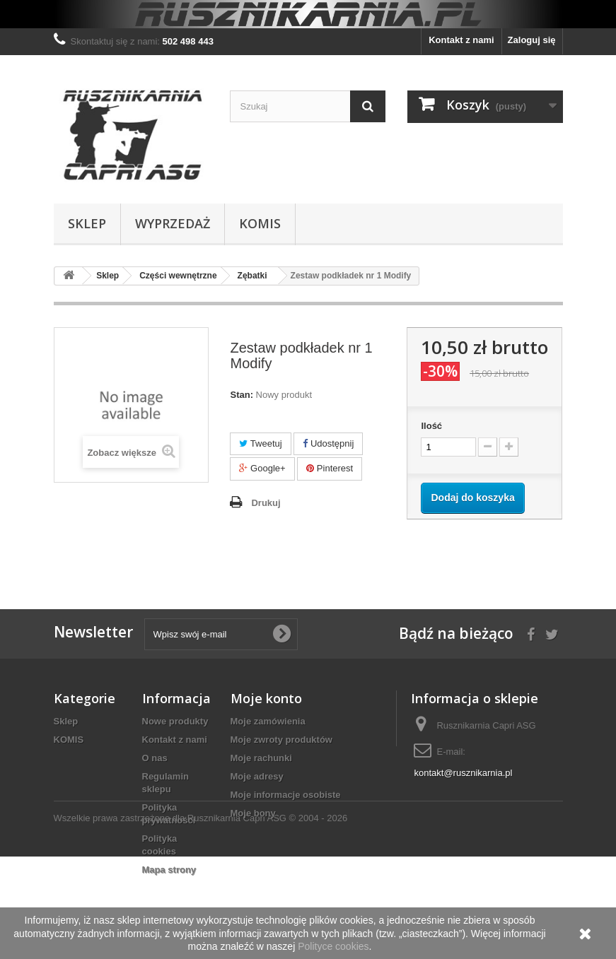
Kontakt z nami (461, 40)
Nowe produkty (175, 721)
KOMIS (260, 223)
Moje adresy (257, 776)
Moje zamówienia (268, 721)
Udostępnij (328, 443)
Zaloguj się (532, 40)
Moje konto (266, 698)
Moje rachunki (261, 758)
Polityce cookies (333, 946)
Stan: (241, 394)
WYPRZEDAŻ (172, 223)
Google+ (262, 468)
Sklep (87, 223)
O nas (155, 758)
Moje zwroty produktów (281, 739)
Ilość (431, 425)
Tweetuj (260, 443)
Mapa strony (169, 869)
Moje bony (253, 813)
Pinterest (329, 468)
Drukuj (265, 503)
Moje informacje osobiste (286, 794)
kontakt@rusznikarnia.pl (463, 772)
